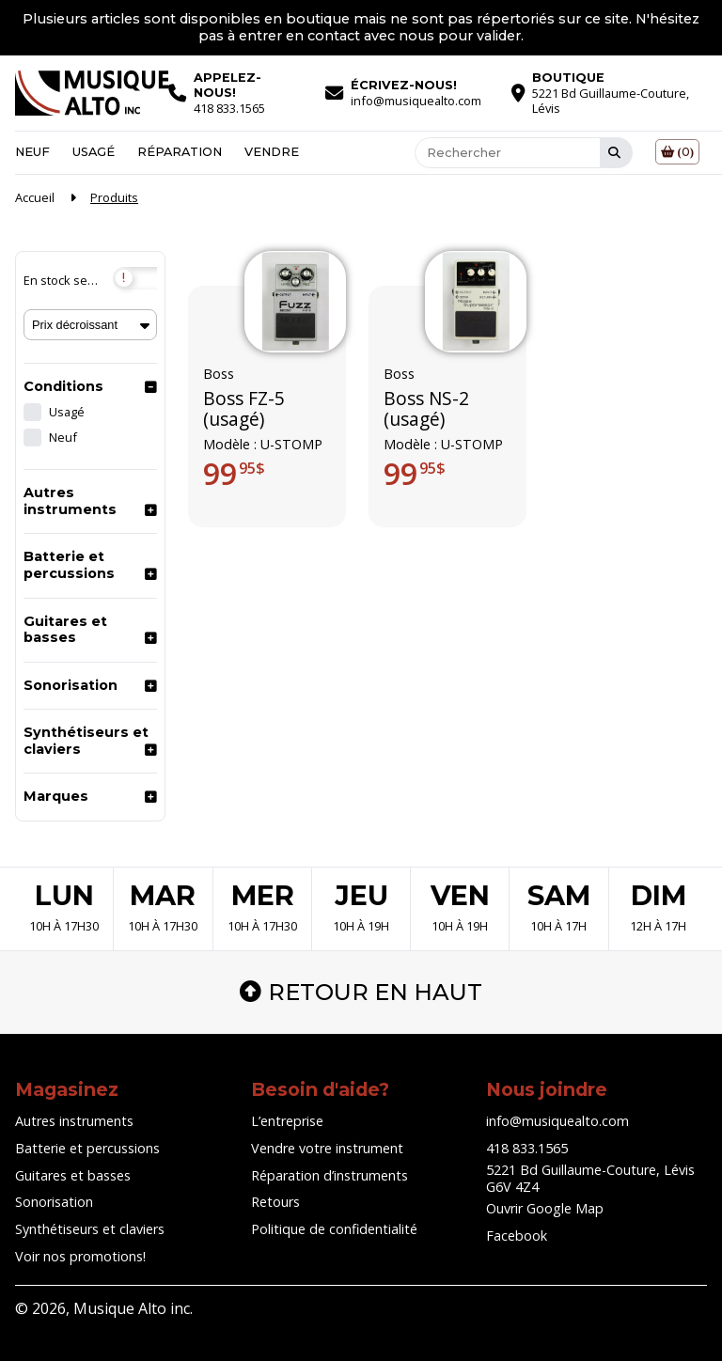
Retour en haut (361, 992)
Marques (56, 796)
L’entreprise (287, 1121)
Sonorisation (71, 685)
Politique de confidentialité (334, 1229)
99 (234, 474)
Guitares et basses (65, 630)
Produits (114, 197)
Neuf (32, 152)
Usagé (93, 152)
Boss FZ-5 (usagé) (244, 409)
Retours (275, 1202)
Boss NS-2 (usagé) (426, 409)
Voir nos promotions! (80, 1256)
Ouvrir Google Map (545, 1208)
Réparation (179, 152)
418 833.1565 (527, 1148)
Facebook (516, 1235)
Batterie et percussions (69, 565)
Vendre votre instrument (327, 1148)
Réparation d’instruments (329, 1175)
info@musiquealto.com (557, 1121)
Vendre (271, 152)
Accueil (35, 197)
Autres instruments (70, 501)
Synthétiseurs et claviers (86, 741)
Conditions (63, 386)
